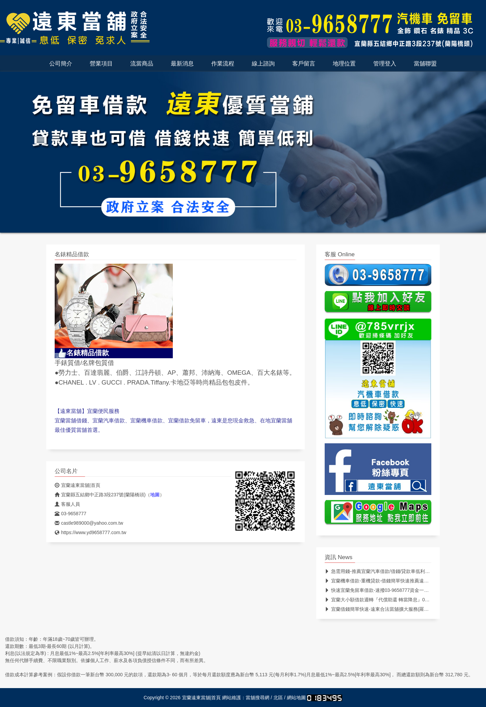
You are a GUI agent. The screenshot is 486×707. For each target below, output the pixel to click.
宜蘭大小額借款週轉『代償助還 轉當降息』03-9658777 (386, 599)
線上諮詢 (263, 63)
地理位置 (344, 63)
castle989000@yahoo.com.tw (89, 523)
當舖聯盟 (425, 63)
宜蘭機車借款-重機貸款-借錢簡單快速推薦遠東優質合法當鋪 (391, 580)
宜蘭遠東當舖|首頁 (77, 485)
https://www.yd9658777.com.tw (90, 532)
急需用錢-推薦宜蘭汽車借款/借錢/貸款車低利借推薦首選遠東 (391, 571)
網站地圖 (296, 697)
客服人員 (67, 504)
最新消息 (182, 63)
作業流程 (222, 63)
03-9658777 (70, 513)
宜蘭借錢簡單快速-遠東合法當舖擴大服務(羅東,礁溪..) (384, 609)
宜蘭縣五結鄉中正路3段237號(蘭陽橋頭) (100, 494)
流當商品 (141, 63)
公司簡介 (60, 63)
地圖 (155, 494)
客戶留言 (303, 63)
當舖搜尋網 (257, 697)
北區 (278, 697)
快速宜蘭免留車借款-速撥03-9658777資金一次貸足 (381, 590)
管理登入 (384, 63)
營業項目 (101, 63)
